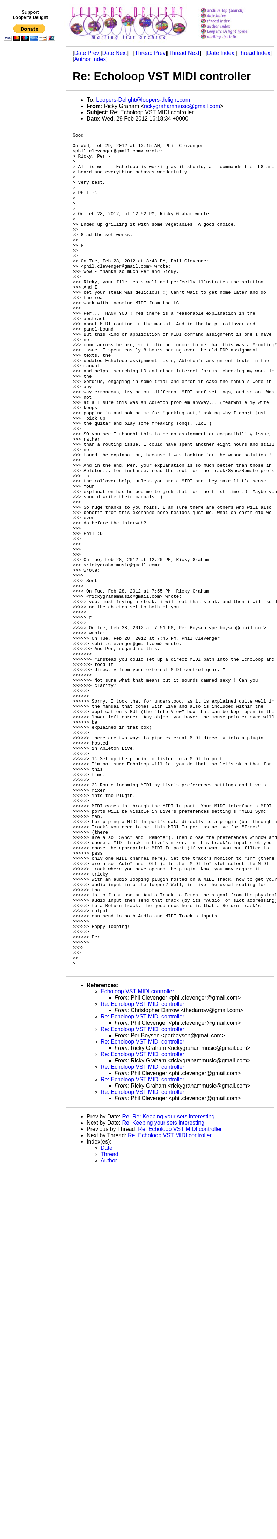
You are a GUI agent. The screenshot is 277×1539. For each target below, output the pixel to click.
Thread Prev (150, 53)
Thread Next (184, 53)
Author (109, 1328)
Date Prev (86, 53)
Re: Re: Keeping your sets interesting (168, 1284)
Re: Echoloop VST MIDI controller (142, 1172)
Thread (109, 1322)
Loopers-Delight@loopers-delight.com (143, 100)
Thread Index (253, 53)
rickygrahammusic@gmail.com (182, 106)
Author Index (90, 59)
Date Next (114, 53)
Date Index (220, 53)
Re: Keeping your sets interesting (163, 1290)
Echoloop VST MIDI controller (137, 1159)
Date (106, 1316)
